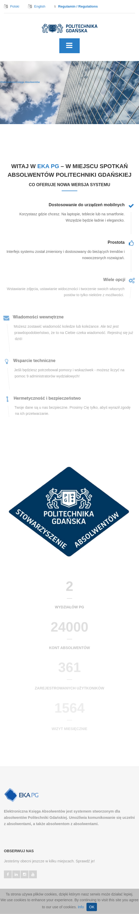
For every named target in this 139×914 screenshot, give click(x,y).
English (39, 6)
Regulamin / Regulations (78, 6)
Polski (14, 6)
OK (91, 907)
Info (81, 907)
